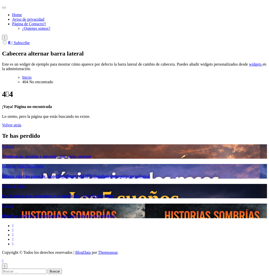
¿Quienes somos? (36, 28)
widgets (255, 64)
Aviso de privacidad (28, 19)
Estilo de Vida (14, 166)
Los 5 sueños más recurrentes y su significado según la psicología (57, 196)
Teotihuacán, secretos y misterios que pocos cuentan (46, 156)
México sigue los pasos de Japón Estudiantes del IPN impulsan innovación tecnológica (75, 176)
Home (17, 15)
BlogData (83, 252)
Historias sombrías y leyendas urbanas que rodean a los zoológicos (59, 216)
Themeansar (107, 252)
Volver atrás (11, 125)
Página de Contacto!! (29, 24)
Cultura (8, 146)
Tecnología (35, 166)
